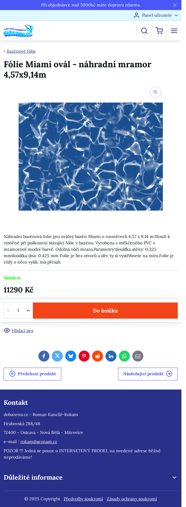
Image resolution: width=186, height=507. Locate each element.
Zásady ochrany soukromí (132, 499)
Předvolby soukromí (83, 499)
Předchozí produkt (32, 374)
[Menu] (174, 31)
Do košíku (105, 310)
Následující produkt (147, 374)
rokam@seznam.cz (38, 441)
